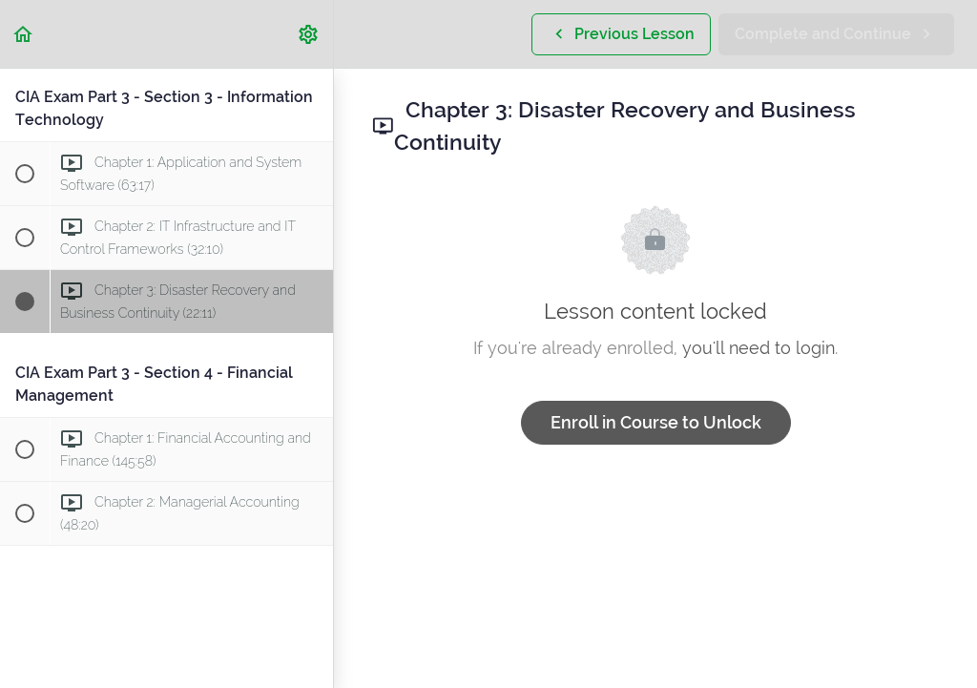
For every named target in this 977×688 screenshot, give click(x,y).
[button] (24, 34)
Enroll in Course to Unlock (656, 422)
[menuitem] (309, 34)
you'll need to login (758, 348)
